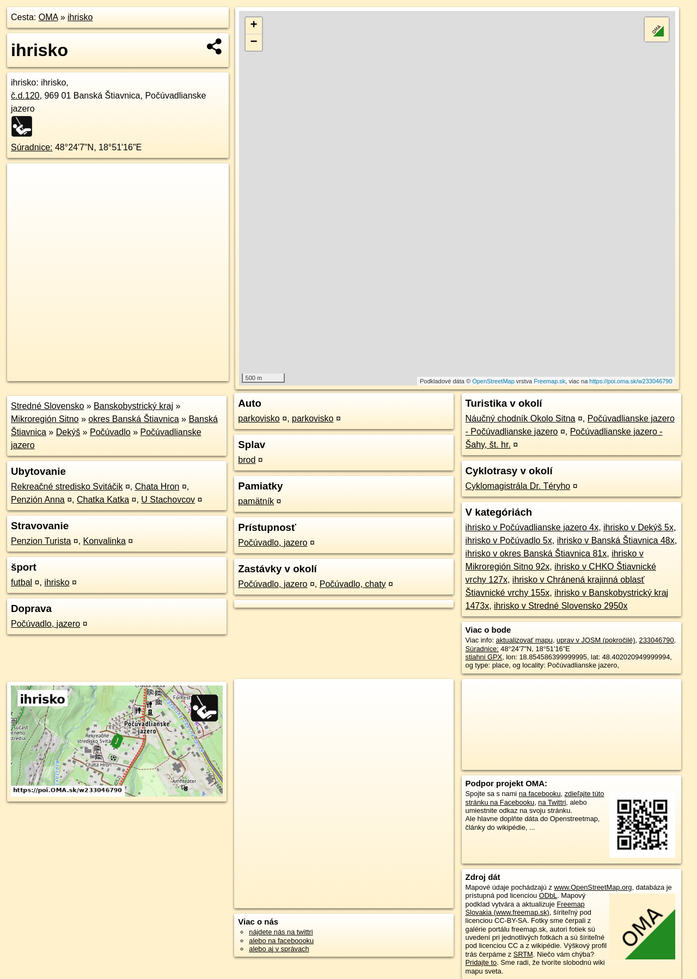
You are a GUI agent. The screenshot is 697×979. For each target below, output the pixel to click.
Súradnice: (32, 147)
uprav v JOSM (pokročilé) (596, 640)
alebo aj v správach (279, 949)
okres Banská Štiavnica (133, 419)
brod (246, 459)
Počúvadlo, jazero (45, 623)
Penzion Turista (41, 541)
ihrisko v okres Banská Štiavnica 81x (536, 553)
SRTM (523, 954)
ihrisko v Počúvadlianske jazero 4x (532, 527)
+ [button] (254, 25)
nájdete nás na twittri (281, 932)
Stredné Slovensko (47, 406)
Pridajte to (481, 962)
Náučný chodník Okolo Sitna (521, 418)
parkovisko (258, 418)
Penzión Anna (38, 499)
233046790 (656, 640)
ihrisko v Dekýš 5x (638, 527)
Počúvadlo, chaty (353, 584)
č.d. (25, 95)
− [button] (254, 42)
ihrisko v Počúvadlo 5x (509, 540)
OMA (48, 17)
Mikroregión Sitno (45, 419)
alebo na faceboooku (281, 941)
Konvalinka (104, 541)
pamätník (256, 501)
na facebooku (540, 794)
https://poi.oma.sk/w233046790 (630, 381)
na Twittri (552, 802)
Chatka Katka (103, 499)
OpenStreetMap (493, 381)
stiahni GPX (484, 657)
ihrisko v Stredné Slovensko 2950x (560, 605)
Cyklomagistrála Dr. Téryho (518, 486)
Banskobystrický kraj (133, 406)
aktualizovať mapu (524, 640)
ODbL (548, 895)
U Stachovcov (168, 499)
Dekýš (68, 432)
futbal (21, 582)
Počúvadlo (110, 432)
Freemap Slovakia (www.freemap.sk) (525, 908)
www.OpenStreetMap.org (593, 887)
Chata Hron (157, 486)
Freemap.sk (549, 381)
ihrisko (80, 17)
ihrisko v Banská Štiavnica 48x (616, 540)
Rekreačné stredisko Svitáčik (67, 486)
